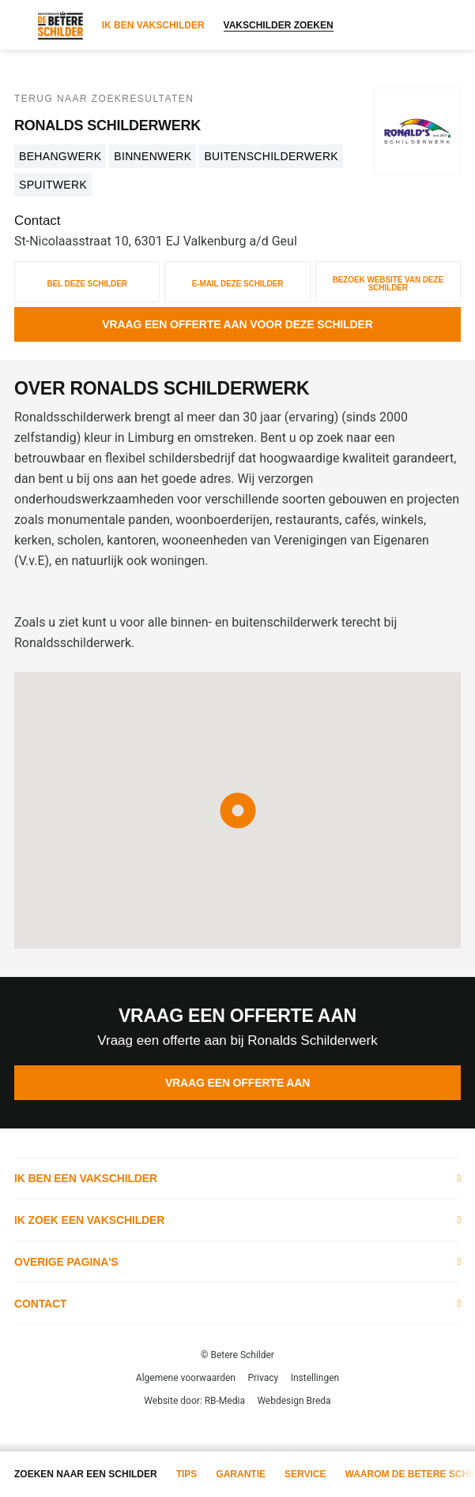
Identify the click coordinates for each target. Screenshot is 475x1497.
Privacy (262, 1377)
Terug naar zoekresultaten (104, 98)
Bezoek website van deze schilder (388, 283)
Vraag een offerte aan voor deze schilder (237, 324)
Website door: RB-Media (194, 1400)
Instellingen (315, 1377)
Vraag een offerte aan (237, 1082)
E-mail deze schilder (238, 283)
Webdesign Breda (293, 1400)
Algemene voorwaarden (186, 1377)
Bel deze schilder (86, 283)
